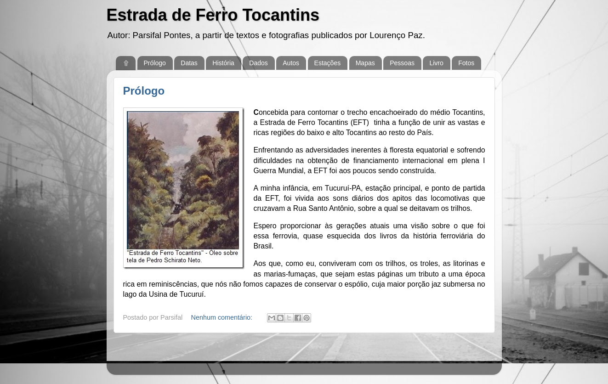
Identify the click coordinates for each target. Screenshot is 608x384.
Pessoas (402, 63)
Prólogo (155, 63)
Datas (189, 63)
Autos (291, 63)
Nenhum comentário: (223, 317)
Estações (327, 63)
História (223, 63)
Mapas (365, 63)
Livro (436, 63)
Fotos (466, 63)
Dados (258, 63)
